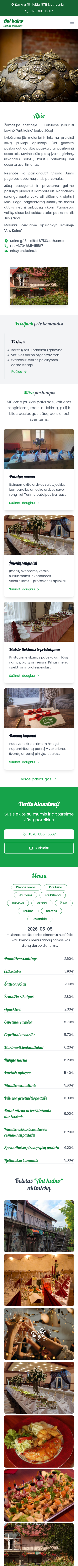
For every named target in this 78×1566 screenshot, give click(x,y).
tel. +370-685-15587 (26, 245)
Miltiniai (42, 903)
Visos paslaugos (39, 779)
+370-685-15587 (41, 11)
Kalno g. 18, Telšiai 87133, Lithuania (39, 4)
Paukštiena (53, 895)
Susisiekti (39, 848)
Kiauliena (55, 887)
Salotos (51, 911)
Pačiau (19, 371)
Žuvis (63, 903)
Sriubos (28, 911)
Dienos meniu (26, 887)
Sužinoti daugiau (24, 502)
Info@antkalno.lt (23, 250)
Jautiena (25, 895)
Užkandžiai (40, 919)
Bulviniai (18, 903)
